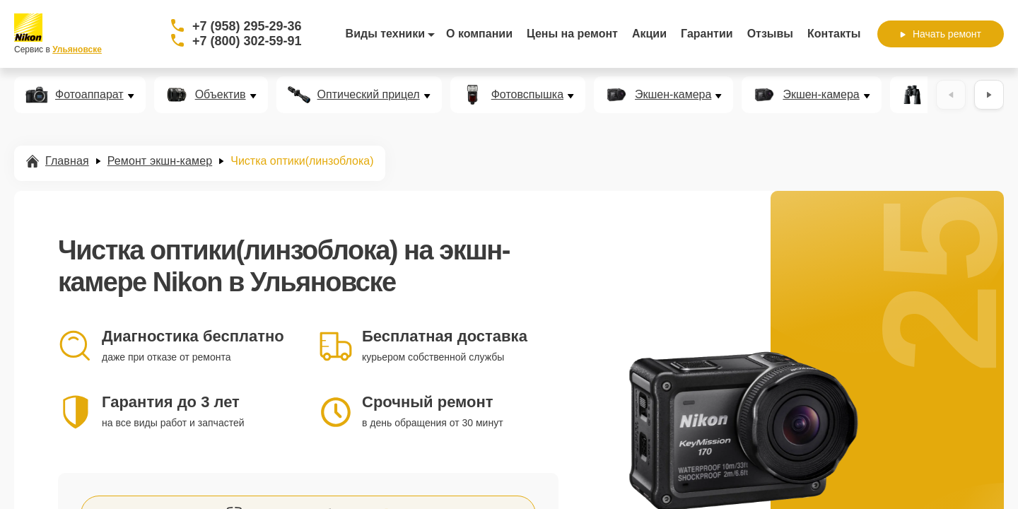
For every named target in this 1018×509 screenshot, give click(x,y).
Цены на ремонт (572, 34)
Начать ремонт (940, 34)
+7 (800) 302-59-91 (247, 41)
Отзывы (770, 34)
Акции (649, 34)
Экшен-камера (673, 94)
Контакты (833, 34)
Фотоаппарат (89, 94)
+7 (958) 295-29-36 (247, 26)
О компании (479, 34)
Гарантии (707, 34)
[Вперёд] (989, 95)
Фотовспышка (527, 94)
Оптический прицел (368, 94)
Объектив (220, 94)
